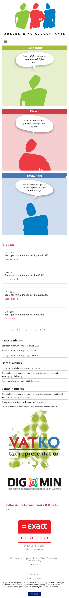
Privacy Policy (34, 574)
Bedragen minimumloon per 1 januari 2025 (20, 355)
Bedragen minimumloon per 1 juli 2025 (19, 350)
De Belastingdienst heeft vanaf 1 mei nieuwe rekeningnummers (29, 406)
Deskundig (47, 176)
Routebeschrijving (34, 578)
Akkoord (34, 594)
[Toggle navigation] (5, 41)
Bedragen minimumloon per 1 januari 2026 (20, 345)
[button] (31, 564)
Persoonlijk (47, 48)
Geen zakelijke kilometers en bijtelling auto (20, 381)
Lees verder (11, 259)
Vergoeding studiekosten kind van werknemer (21, 368)
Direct (48, 111)
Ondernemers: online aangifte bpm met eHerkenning (25, 402)
